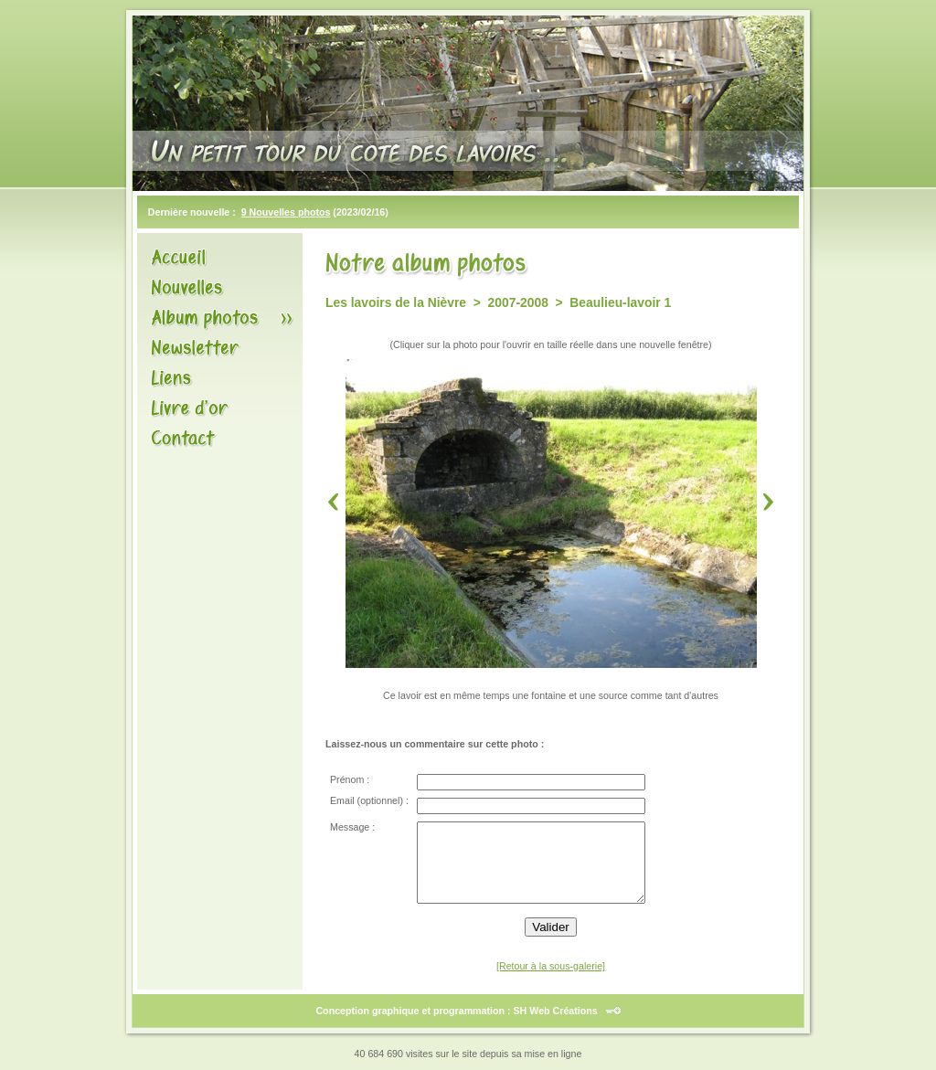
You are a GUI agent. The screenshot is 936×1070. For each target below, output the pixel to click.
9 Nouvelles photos (286, 212)
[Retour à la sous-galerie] (550, 965)
